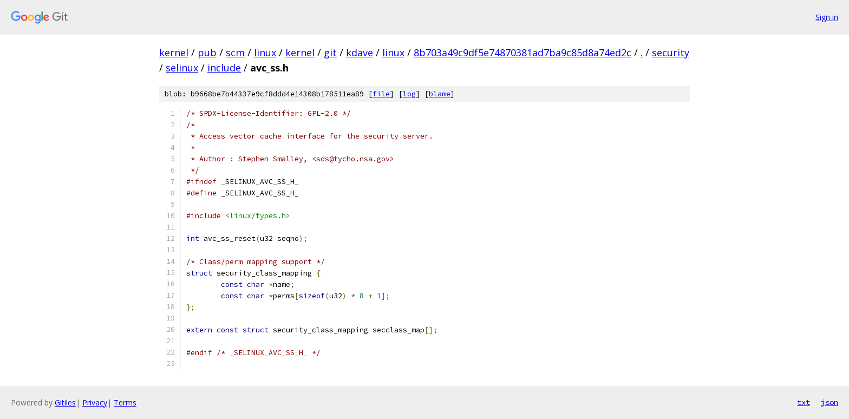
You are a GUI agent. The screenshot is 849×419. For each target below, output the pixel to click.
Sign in (826, 17)
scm (235, 52)
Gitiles (65, 402)
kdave (359, 52)
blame (439, 94)
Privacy (94, 402)
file (381, 94)
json (829, 402)
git (330, 52)
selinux (182, 67)
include (224, 67)
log (409, 94)
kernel (173, 52)
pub (207, 52)
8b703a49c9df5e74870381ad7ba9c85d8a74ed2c (522, 52)
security (670, 52)
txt (803, 402)
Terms (125, 402)
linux (265, 52)
